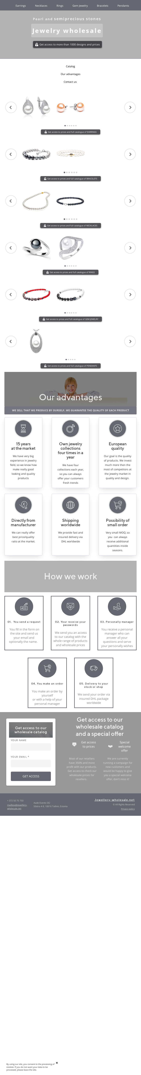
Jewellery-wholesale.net (115, 800)
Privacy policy (128, 808)
